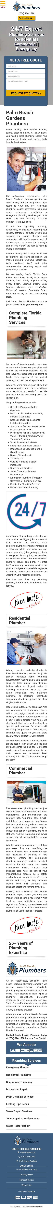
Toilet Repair (16, 458)
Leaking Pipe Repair (17, 1104)
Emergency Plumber (17, 1067)
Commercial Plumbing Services (25, 481)
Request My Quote (26, 93)
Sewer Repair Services (21, 468)
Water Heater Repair (18, 1125)
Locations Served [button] (26, 1191)
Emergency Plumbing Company (26, 477)
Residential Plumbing (18, 1074)
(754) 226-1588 (26, 13)
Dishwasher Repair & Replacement (27, 432)
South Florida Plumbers (26, 1169)
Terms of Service (26, 1180)
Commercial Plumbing (19, 1082)
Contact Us (26, 1185)
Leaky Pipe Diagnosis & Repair (25, 445)
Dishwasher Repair (17, 1089)
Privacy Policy (26, 1175)
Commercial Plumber (20, 770)
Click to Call (26, 18)
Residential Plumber (19, 620)
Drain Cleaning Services (19, 1096)
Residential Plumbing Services (25, 484)
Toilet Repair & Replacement (22, 1118)
